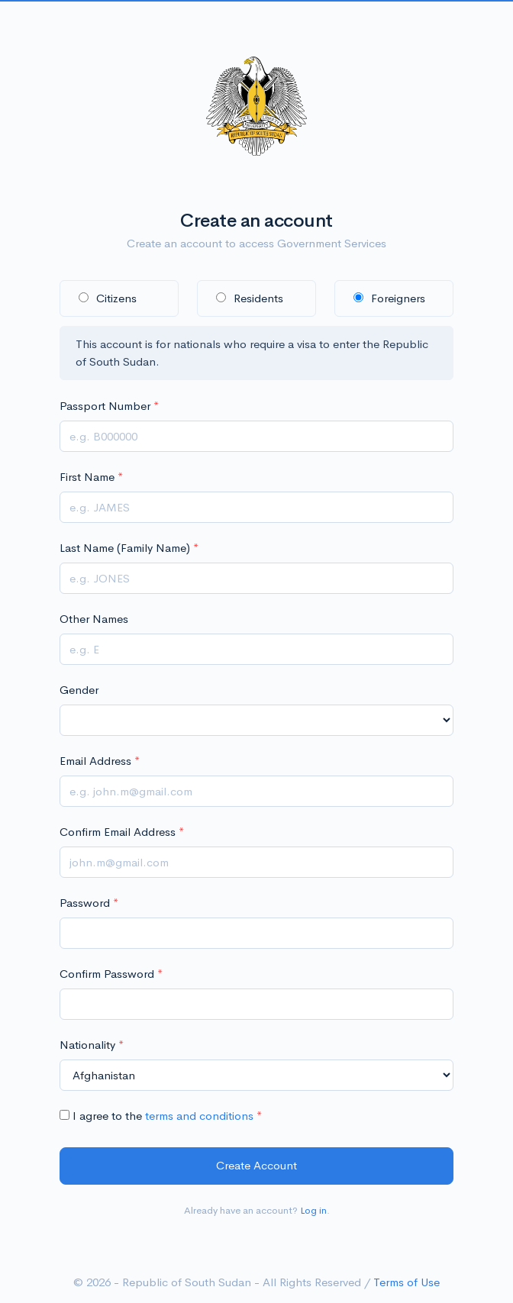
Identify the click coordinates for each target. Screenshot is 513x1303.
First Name (87, 476)
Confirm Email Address (118, 831)
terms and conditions (199, 1115)
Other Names (94, 618)
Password (85, 902)
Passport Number (105, 405)
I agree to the (156, 1115)
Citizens (108, 298)
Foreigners (389, 298)
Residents (249, 298)
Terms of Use (406, 1282)
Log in (313, 1210)
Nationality (87, 1044)
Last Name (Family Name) (125, 547)
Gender (79, 689)
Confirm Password (107, 973)
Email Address (95, 760)
